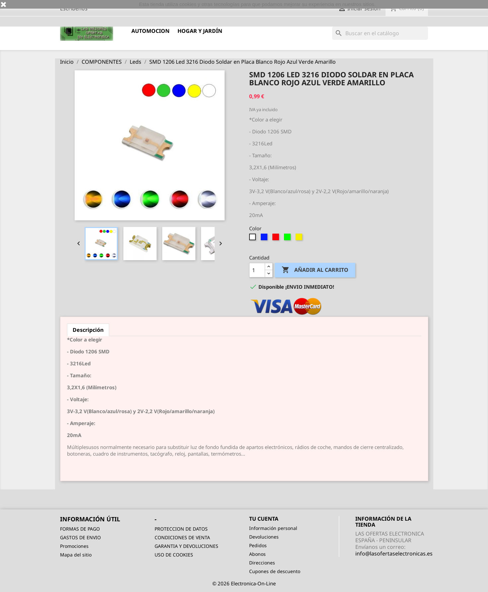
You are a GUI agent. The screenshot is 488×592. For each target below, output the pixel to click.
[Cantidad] (257, 270)
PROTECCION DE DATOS (181, 529)
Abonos (257, 554)
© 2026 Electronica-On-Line (244, 583)
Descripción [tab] (88, 329)
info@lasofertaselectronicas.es (394, 553)
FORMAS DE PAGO (80, 529)
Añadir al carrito (315, 270)
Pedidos (258, 545)
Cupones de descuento (274, 571)
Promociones (74, 546)
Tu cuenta (263, 518)
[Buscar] (380, 33)
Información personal (273, 528)
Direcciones (262, 562)
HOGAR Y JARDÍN (199, 31)
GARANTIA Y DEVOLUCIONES (186, 546)
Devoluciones (264, 537)
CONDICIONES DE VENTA (182, 537)
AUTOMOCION (150, 31)
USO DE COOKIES (174, 555)
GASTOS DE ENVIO (80, 537)
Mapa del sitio (76, 555)
